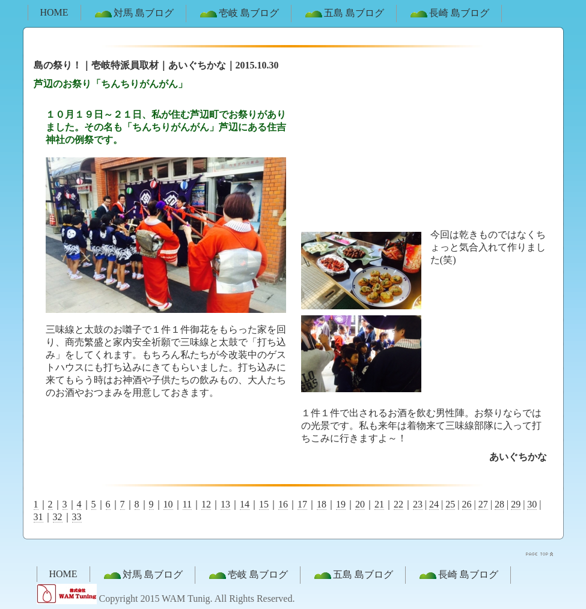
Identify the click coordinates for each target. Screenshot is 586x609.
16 (283, 504)
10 (168, 504)
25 (450, 504)
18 (321, 504)
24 (434, 504)
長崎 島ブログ (449, 14)
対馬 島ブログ (133, 14)
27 (483, 504)
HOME (54, 12)
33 (77, 517)
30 (532, 504)
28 (499, 504)
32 (58, 517)
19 (341, 504)
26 (467, 504)
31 (38, 517)
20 (360, 504)
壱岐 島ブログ (238, 14)
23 (418, 504)
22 (398, 504)
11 (187, 504)
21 (379, 504)
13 (225, 504)
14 (244, 504)
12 (206, 504)
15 (264, 504)
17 (302, 504)
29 (515, 504)
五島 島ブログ (344, 14)
